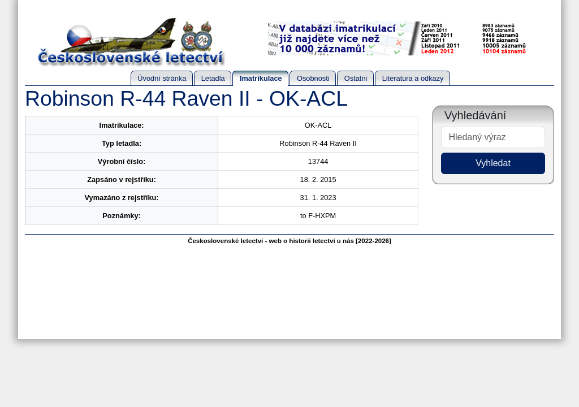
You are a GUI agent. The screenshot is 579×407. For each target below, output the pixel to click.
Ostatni (356, 78)
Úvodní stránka (161, 78)
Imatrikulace (261, 78)
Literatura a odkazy (413, 78)
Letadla (213, 78)
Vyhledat (493, 163)
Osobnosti (313, 78)
